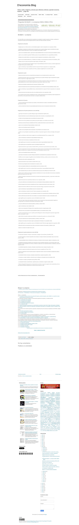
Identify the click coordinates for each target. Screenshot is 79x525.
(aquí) (31, 324)
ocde (47, 423)
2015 (42, 486)
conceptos (55, 409)
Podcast (45, 425)
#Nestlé (59, 406)
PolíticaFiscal (58, 425)
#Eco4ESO (52, 393)
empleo (45, 416)
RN (51, 428)
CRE (41, 411)
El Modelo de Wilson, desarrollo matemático (49, 465)
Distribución (58, 413)
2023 (42, 439)
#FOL (55, 405)
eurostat (58, 416)
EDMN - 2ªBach (41, 14)
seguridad (58, 428)
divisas (41, 414)
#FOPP (58, 405)
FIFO (46, 417)
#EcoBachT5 (47, 399)
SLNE (36, 323)
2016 (42, 484)
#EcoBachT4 (42, 399)
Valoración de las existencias (47, 462)
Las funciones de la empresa (25, 300)
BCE (51, 408)
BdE (53, 408)
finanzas (49, 417)
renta (43, 428)
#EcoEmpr (27, 338)
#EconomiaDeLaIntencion (43, 404)
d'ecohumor (47, 412)
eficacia (48, 415)
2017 (42, 483)
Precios (47, 426)
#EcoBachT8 (42, 400)
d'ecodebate (58, 411)
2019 (42, 445)
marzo (43, 478)
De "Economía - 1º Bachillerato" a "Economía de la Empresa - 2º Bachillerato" (32, 292)
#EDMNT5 (46, 405)
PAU (49, 424)
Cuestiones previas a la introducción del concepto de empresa (34, 291)
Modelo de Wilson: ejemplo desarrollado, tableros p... (51, 466)
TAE (47, 429)
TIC (50, 429)
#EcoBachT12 (48, 398)
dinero (54, 413)
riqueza (50, 428)
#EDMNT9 (50, 405)
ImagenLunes (57, 418)
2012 (42, 490)
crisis (43, 411)
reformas (41, 428)
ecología (48, 414)
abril (43, 477)
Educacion (58, 414)
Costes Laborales (57, 410)
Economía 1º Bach (34, 14)
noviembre (44, 449)
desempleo (42, 413)
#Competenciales (43, 392)
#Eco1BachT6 (42, 393)
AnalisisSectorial (42, 408)
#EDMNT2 (58, 404)
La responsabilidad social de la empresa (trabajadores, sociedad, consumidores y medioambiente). (38, 316)
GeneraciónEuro (56, 417)
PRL (44, 427)
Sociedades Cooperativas (25, 326)
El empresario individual (24, 322)
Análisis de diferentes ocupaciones (31, 419)
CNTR (45, 409)
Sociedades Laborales (24, 325)
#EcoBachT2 (53, 398)
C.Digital (57, 408)
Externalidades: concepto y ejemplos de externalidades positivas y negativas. (34, 317)
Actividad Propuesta (47, 407)
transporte (41, 430)
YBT (56, 430)
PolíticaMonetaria (43, 426)
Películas (52, 424)
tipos (52, 429)
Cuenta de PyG (46, 411)
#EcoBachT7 (58, 399)
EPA (52, 416)
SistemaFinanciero (43, 429)
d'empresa (51, 412)
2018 (42, 446)
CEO (41, 409)
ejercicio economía (56, 415)
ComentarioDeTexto (49, 409)
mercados (58, 422)
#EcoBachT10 (57, 397)
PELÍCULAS (29, 16)
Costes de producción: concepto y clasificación (50, 453)
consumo (41, 410)
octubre (43, 450)
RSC (53, 428)
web (55, 430)
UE (43, 430)
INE (48, 419)
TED (48, 429)
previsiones (55, 426)
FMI (51, 417)
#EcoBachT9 (47, 400)
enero (43, 481)
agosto (43, 472)
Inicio (40, 374)
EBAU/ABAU (20, 16)
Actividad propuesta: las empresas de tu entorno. (26, 297)
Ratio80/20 (51, 427)
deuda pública (50, 413)
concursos (58, 409)
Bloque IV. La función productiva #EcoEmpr (49, 469)
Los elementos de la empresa (25, 299)
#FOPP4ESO (43, 406)
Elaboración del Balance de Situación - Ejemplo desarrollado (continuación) (31, 432)
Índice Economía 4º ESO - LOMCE (31, 389)
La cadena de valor (23, 304)
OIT (50, 423)
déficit (56, 412)
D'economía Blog (26, 5)
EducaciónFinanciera (43, 415)
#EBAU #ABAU (23, 338)
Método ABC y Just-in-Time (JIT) (47, 463)
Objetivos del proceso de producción (48, 454)
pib (57, 424)
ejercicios (42, 416)
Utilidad (45, 430)
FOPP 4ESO (27, 14)
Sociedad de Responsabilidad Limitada (27, 323)
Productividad (48, 427)
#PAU (41, 407)
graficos (49, 418)
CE (59, 408)
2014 (42, 487)
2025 (42, 436)
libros (50, 421)
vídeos (48, 430)
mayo (43, 475)
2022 (42, 440)
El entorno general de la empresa (26, 310)
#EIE (53, 405)
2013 (42, 489)
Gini (59, 417)
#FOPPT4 (51, 406)
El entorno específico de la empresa (26, 312)
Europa (56, 416)
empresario (47, 416)
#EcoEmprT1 (31, 338)
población (41, 425)
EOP (25, 16)
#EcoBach (43, 397)
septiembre (44, 471)
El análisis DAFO (23, 313)
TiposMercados (55, 429)
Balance (49, 408)
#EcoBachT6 (53, 399)
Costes (54, 410)
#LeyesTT (56, 406)
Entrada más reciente (21, 374)
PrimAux (41, 427)
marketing (49, 422)
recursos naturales (57, 427)
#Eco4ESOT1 (57, 393)
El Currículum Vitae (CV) (29, 413)
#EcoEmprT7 (50, 402)
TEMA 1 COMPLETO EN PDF (39, 330)
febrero (43, 480)
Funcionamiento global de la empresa (27, 302)
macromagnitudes (44, 422)
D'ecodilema (42, 412)
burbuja (55, 408)
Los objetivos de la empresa (25, 301)
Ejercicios (55, 14)
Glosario (46, 418)
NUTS (45, 423)
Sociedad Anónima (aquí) (24, 324)
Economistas (52, 414)
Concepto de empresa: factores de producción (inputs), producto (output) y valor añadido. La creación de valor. (40, 296)
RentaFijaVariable (46, 428)
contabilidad (45, 410)
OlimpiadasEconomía (55, 423)
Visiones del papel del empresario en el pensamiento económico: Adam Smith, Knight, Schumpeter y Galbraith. (40, 305)
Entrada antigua (58, 374)
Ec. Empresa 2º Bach (49, 14)
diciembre (44, 447)
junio (43, 474)
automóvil (46, 408)
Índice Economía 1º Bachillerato (30, 395)
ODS (49, 423)
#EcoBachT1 (50, 397)
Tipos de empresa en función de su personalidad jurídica (30, 321)
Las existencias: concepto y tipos (47, 468)
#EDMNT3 (42, 405)
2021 (42, 442)
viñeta (51, 430)
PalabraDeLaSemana (44, 424)
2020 (42, 443)
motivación (42, 423)
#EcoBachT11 (42, 398)
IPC (41, 421)
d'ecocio (55, 411)
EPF (53, 416)
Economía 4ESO (21, 14)
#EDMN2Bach (52, 404)
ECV (55, 414)
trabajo (59, 429)
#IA (54, 406)
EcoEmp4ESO (45, 414)
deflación (58, 412)
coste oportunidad (50, 410)
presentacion (50, 426)
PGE (55, 424)
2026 (42, 435)
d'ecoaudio (51, 411)
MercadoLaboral (53, 422)
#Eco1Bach (58, 392)
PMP (59, 424)
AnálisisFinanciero (57, 407)
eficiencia (51, 415)
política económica (51, 425)
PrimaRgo (58, 426)
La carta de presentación (29, 407)
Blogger (45, 514)
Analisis (52, 407)
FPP (52, 417)
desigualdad (46, 413)
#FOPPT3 (47, 406)
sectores (55, 428)
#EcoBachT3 (58, 398)
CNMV (43, 409)
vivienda (53, 430)
